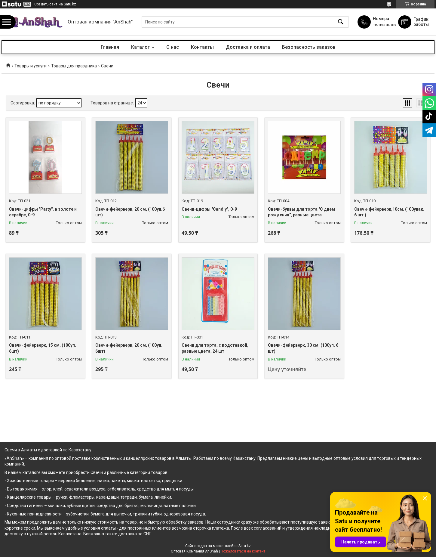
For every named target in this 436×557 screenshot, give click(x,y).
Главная (110, 47)
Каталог (140, 47)
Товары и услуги (30, 65)
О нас (172, 47)
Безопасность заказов (309, 47)
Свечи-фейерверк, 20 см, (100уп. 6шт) (128, 348)
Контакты (202, 47)
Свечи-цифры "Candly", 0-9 (209, 209)
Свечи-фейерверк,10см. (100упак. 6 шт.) (389, 212)
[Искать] (340, 22)
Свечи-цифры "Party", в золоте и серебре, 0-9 (43, 212)
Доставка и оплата (248, 47)
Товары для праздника (74, 65)
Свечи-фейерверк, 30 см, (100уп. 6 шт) (303, 348)
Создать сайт (45, 4)
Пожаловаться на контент (243, 551)
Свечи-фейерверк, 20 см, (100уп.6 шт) (130, 212)
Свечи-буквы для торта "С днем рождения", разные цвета (301, 212)
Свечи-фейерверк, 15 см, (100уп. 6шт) (42, 348)
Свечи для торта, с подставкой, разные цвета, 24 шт (215, 348)
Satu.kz (244, 546)
